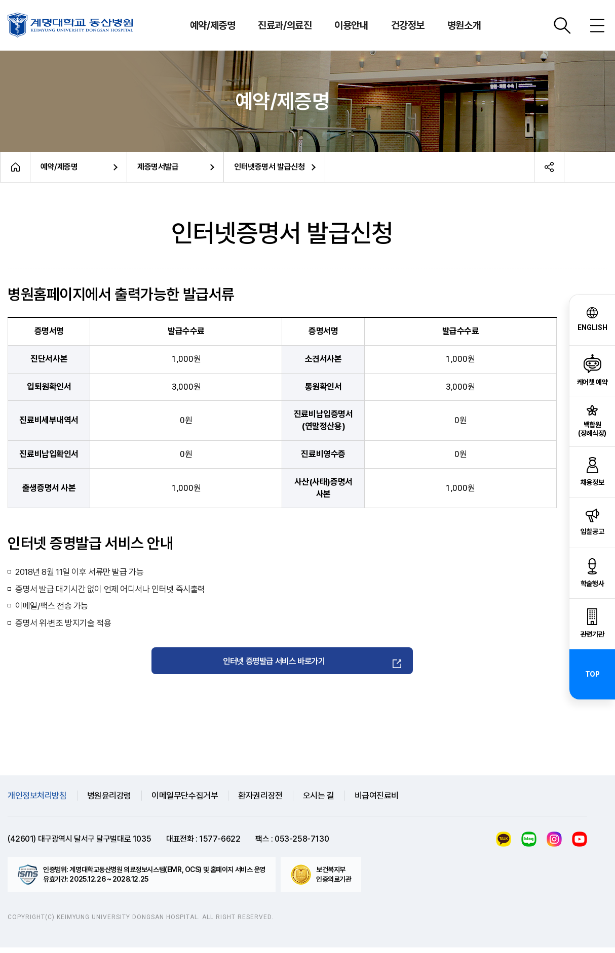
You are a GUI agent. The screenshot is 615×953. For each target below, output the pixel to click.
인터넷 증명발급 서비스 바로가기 (275, 663)
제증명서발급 (157, 167)
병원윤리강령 (109, 801)
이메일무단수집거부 (184, 801)
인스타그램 (554, 844)
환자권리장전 (260, 801)
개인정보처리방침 (37, 801)
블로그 (528, 844)
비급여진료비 (377, 801)
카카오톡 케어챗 (503, 844)
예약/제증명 (59, 167)
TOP (592, 674)
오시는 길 (318, 801)
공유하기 (549, 167)
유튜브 (579, 844)
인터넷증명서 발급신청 (269, 167)
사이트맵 (597, 25)
